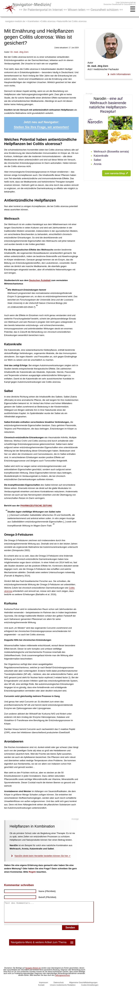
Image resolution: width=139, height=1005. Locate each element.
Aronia (97, 164)
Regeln (32, 872)
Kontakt (41, 989)
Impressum (43, 986)
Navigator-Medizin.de (33, 972)
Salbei (97, 159)
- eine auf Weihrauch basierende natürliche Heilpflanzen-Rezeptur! (108, 105)
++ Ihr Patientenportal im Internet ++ (71, 9)
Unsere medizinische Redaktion (63, 989)
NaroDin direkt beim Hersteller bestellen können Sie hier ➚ (42, 856)
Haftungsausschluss (62, 979)
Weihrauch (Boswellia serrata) (111, 151)
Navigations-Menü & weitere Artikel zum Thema (42, 946)
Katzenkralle (101, 155)
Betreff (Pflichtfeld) (47, 897)
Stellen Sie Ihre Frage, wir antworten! (41, 127)
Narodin (100, 98)
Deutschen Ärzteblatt (40, 280)
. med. (19, 52)
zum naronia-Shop (116, 173)
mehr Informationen (121, 74)
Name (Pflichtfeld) (47, 891)
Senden (70, 931)
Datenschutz (59, 986)
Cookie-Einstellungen (89, 989)
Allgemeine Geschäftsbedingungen (83, 986)
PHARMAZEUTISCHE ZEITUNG (36, 505)
